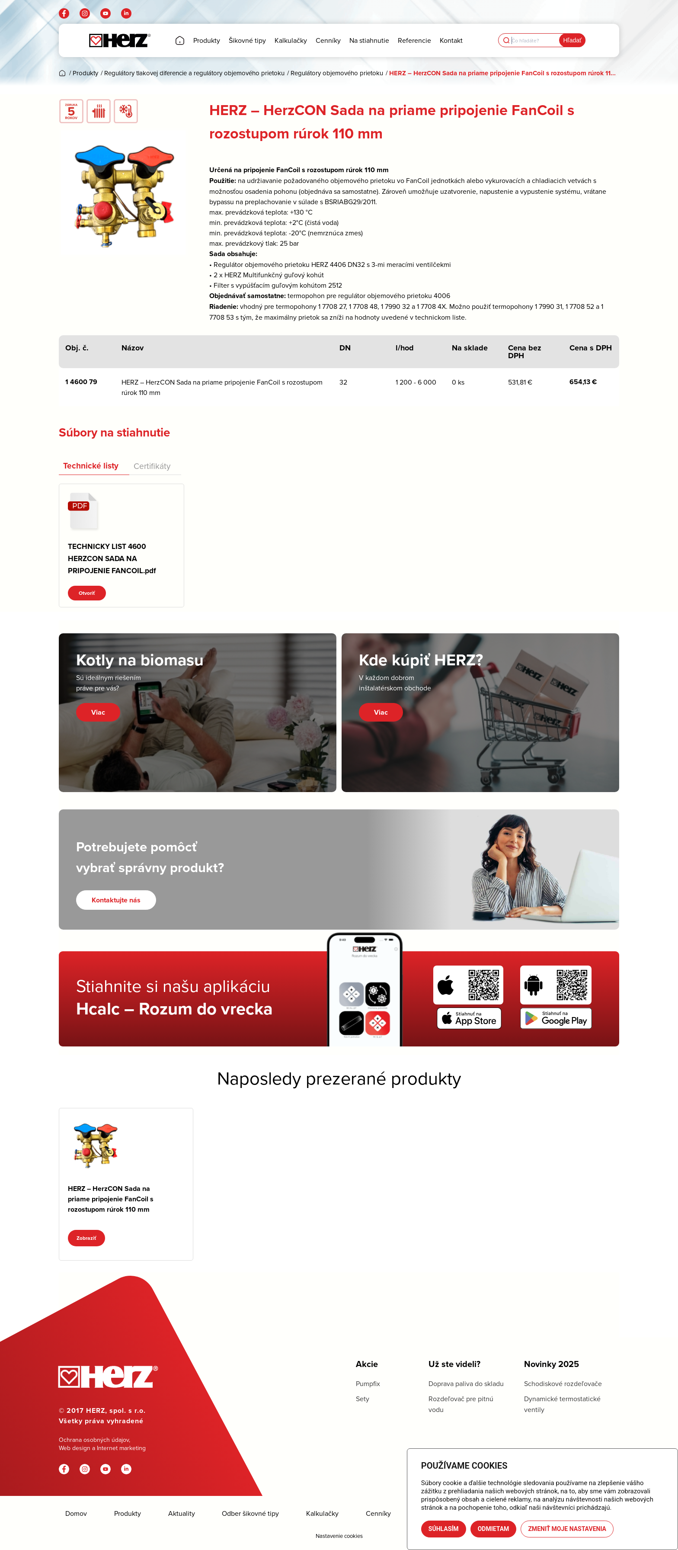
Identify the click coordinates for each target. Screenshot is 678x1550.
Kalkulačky (322, 1513)
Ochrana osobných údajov (94, 1439)
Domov (76, 1513)
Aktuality (181, 1513)
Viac (98, 712)
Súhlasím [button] (444, 1528)
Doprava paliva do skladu (466, 1383)
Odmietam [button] (493, 1528)
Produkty (127, 1513)
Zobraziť (86, 1238)
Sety (362, 1398)
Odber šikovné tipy (250, 1513)
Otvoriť (87, 593)
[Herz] (119, 40)
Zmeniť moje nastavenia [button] (567, 1528)
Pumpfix (368, 1383)
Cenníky (378, 1513)
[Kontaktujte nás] (116, 900)
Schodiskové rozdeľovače (563, 1383)
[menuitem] (180, 40)
